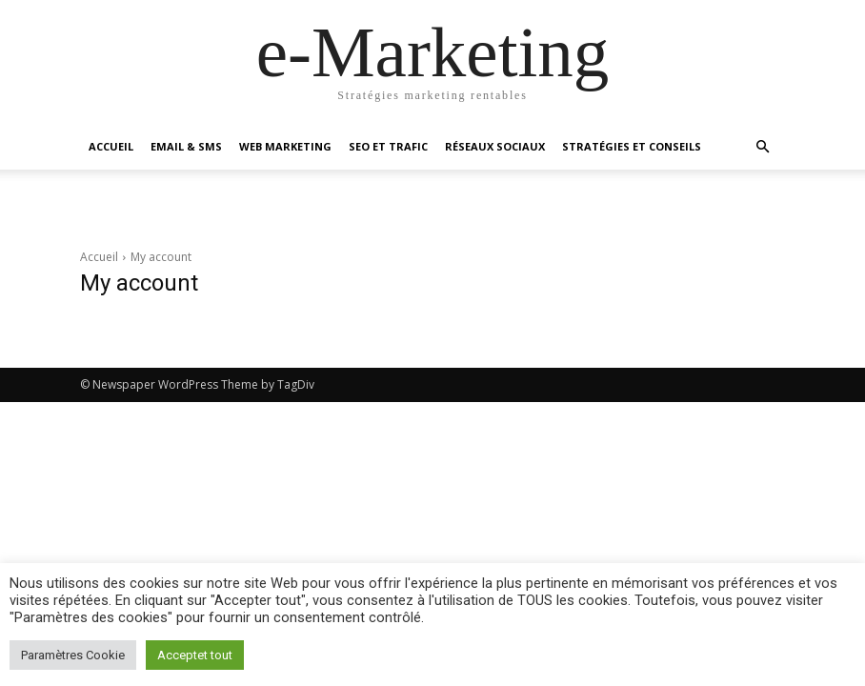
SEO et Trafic (388, 146)
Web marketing (285, 146)
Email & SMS (186, 146)
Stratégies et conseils (631, 146)
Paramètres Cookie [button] (73, 655)
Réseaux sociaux (495, 146)
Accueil (111, 146)
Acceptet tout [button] (194, 655)
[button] (762, 147)
